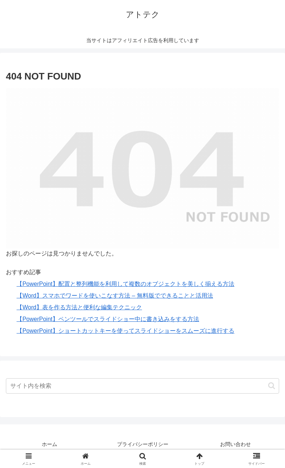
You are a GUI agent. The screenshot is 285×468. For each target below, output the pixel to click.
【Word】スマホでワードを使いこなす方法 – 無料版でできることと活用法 (115, 295)
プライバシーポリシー (142, 444)
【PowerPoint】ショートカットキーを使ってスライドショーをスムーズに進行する (125, 331)
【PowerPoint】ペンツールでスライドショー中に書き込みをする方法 (108, 319)
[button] (271, 386)
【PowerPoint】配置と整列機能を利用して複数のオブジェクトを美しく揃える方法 (125, 284)
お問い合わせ (235, 444)
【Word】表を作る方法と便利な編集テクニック (79, 307)
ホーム (49, 444)
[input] (142, 386)
